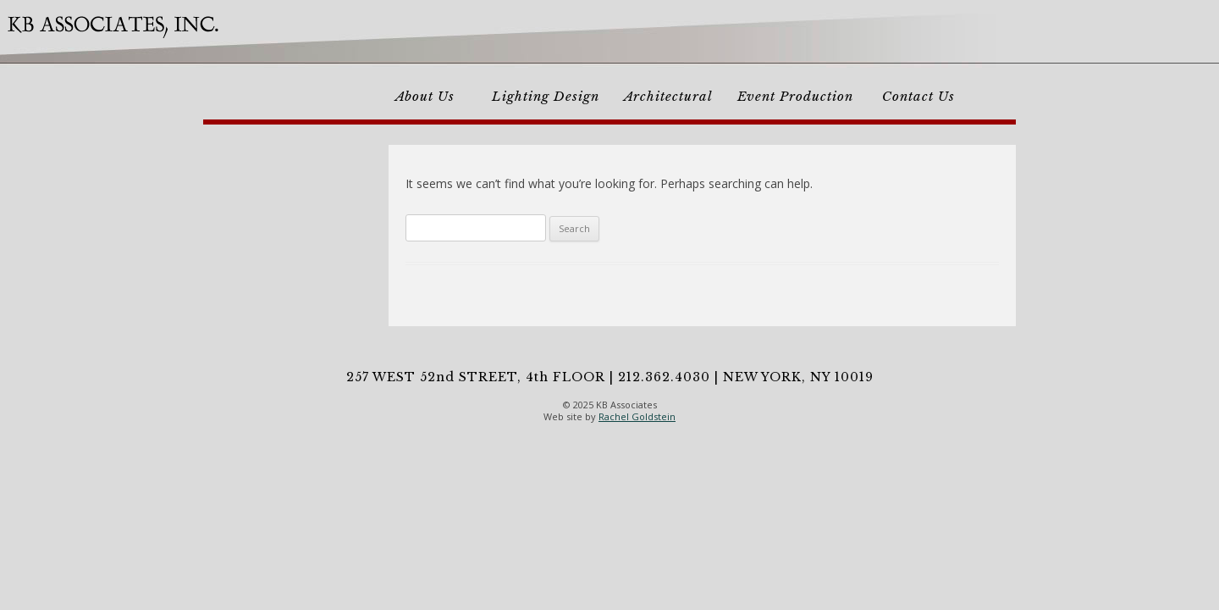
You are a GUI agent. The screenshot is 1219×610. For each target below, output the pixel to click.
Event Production (795, 96)
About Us (425, 96)
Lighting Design (545, 96)
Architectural (668, 96)
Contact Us (918, 96)
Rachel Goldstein (637, 416)
